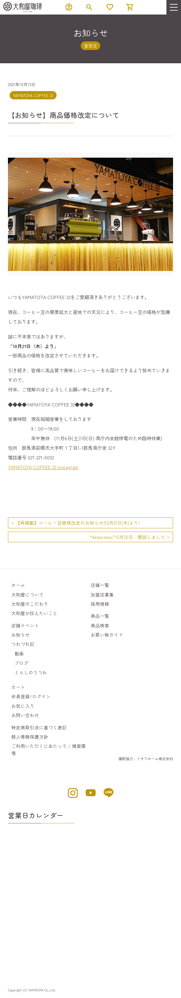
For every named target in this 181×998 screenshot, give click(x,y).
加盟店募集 (102, 594)
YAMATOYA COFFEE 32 (33, 95)
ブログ (21, 662)
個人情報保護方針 (29, 736)
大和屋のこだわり (29, 604)
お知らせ (20, 634)
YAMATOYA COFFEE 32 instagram (43, 466)
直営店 (90, 45)
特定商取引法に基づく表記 (39, 727)
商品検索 (100, 625)
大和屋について (27, 594)
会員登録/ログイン (31, 696)
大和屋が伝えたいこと (34, 613)
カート (18, 687)
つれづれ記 (22, 644)
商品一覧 (100, 615)
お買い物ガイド (107, 634)
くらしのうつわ (31, 672)
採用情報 (100, 604)
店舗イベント (25, 625)
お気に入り (22, 706)
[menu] (173, 7)
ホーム (18, 585)
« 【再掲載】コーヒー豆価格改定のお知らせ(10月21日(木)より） (77, 522)
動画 (19, 653)
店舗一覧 (100, 585)
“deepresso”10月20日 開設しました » (129, 537)
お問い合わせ (25, 715)
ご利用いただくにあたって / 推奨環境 (48, 749)
